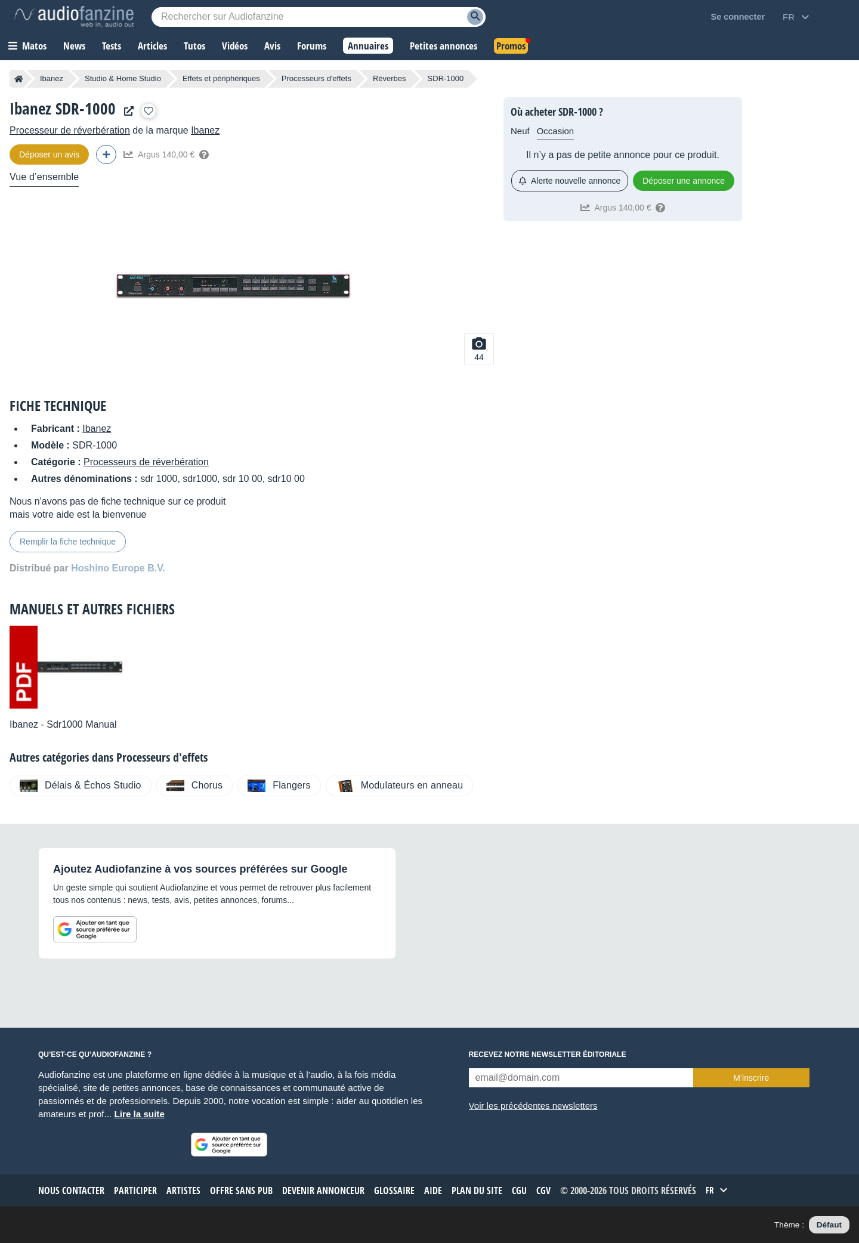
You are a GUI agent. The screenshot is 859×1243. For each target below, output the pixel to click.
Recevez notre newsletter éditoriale (547, 1054)
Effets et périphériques (221, 78)
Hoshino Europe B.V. (118, 568)
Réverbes (389, 78)
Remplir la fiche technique (68, 541)
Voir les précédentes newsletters (533, 1105)
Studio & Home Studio (123, 78)
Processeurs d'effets (316, 78)
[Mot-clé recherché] (319, 17)
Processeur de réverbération (70, 130)
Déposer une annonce (683, 180)
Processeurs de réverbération (146, 462)
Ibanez (51, 78)
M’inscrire (751, 1078)
